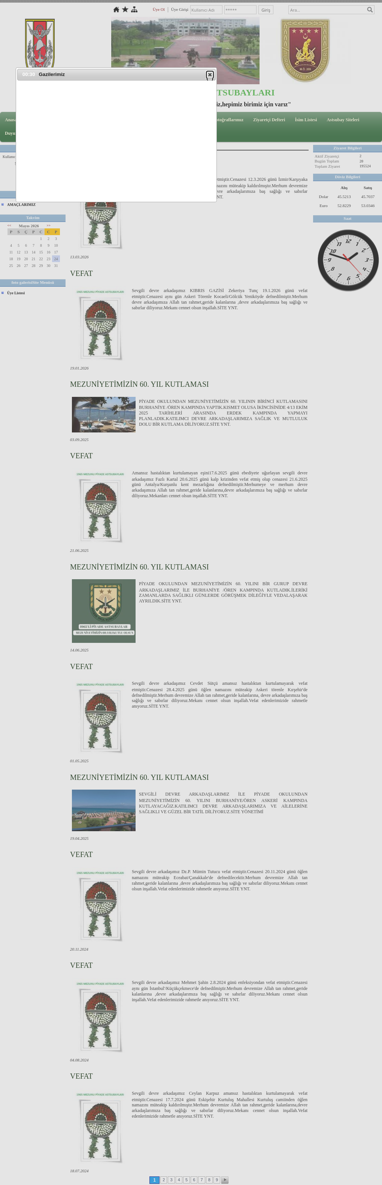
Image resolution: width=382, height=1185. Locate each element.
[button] (210, 74)
